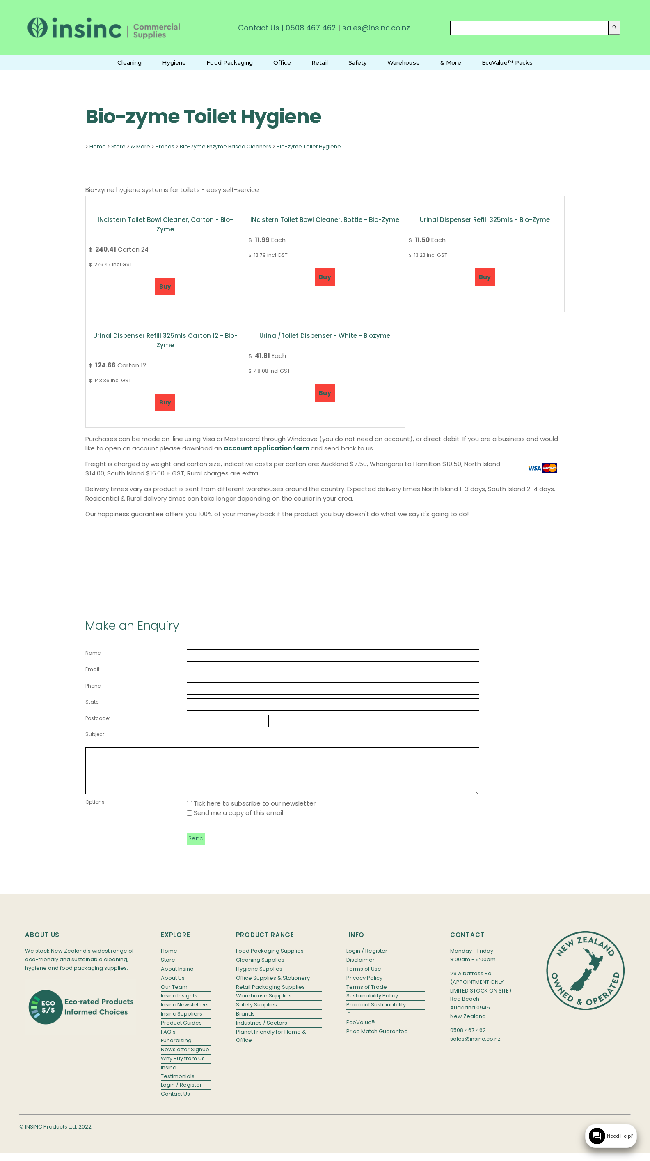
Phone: (93, 685)
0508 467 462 (311, 28)
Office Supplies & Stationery (273, 986)
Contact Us (258, 28)
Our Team (174, 995)
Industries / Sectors (261, 1031)
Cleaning (129, 62)
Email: (93, 669)
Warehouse (403, 62)
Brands (165, 146)
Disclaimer (360, 968)
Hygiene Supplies (259, 977)
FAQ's (168, 1040)
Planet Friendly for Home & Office (271, 1044)
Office (282, 62)
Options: (95, 810)
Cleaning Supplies (260, 968)
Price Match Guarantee (377, 1040)
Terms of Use (363, 977)
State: (92, 701)
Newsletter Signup (185, 1058)
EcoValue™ (361, 1031)
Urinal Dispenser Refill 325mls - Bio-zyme (485, 219)
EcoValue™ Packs (507, 62)
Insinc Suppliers (181, 1022)
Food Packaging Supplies (270, 959)
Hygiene (174, 62)
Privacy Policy (364, 986)
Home (97, 146)
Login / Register (181, 1093)
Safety (357, 62)
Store (118, 146)
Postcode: (97, 718)
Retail (319, 62)
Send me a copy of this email (235, 821)
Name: (93, 652)
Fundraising (176, 1049)
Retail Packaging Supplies (270, 995)
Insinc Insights (179, 1004)
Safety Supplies (256, 1013)
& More (450, 62)
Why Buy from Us (183, 1067)
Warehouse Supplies (264, 1004)
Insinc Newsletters (185, 1013)
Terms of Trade (366, 995)
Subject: (95, 734)
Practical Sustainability (376, 1013)
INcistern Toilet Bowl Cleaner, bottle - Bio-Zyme (324, 219)
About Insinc (177, 977)
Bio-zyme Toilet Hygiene (309, 146)
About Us (173, 986)
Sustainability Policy (372, 1004)
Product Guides (181, 1031)
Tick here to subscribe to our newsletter (251, 812)
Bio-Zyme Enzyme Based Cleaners (225, 146)
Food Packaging (229, 62)
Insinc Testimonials (178, 1080)
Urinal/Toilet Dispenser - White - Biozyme (324, 335)
